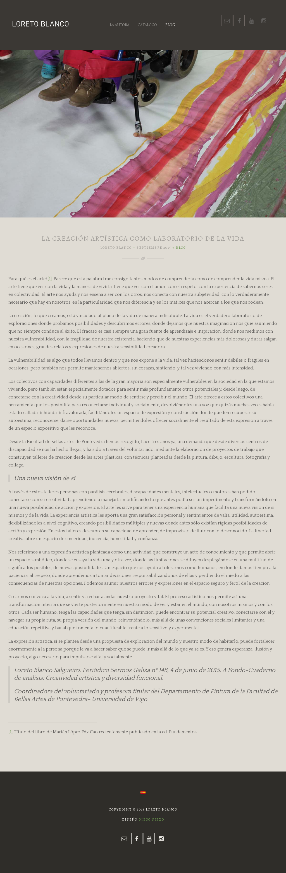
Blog (170, 25)
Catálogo (147, 25)
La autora (119, 25)
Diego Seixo (151, 819)
